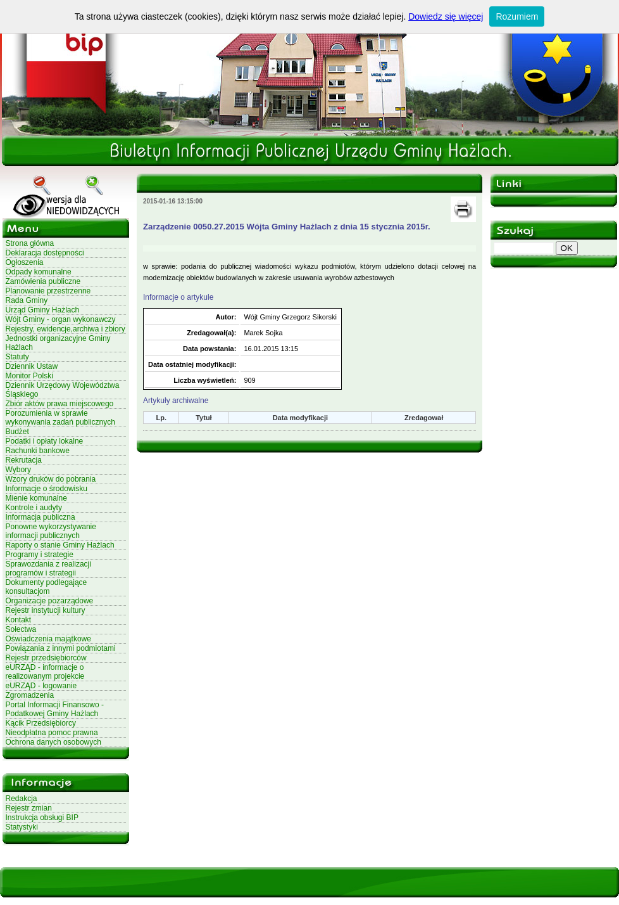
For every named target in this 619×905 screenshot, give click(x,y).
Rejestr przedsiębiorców (46, 657)
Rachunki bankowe (38, 450)
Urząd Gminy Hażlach (43, 309)
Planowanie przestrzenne (48, 290)
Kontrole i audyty (34, 507)
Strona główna (30, 243)
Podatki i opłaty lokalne (45, 441)
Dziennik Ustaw (32, 366)
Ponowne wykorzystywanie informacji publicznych (51, 531)
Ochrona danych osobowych (53, 742)
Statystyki (22, 827)
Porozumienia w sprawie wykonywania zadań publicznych (60, 418)
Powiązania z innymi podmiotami (61, 648)
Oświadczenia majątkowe (48, 638)
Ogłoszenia (25, 262)
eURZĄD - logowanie (41, 685)
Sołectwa (21, 629)
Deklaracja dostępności (45, 252)
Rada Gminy (27, 300)
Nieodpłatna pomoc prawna (52, 732)
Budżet (17, 431)
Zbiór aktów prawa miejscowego (60, 403)
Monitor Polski (29, 375)
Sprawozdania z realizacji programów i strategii (48, 568)
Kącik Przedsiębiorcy (41, 723)
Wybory (19, 469)
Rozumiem (517, 16)
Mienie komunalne (36, 498)
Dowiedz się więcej (445, 16)
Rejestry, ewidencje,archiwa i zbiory (65, 328)
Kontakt (19, 619)
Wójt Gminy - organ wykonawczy (61, 319)
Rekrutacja (24, 460)
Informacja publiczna (40, 517)
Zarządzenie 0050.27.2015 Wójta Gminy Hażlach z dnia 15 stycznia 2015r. (286, 226)
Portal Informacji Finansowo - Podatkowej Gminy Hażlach (55, 709)
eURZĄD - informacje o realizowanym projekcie (45, 672)
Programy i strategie (39, 554)
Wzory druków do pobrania (51, 479)
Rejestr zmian (29, 808)
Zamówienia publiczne (43, 281)
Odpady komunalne (39, 271)
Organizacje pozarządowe (50, 600)
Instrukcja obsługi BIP (42, 817)
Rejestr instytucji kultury (45, 610)
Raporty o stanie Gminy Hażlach (60, 545)
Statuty (17, 356)
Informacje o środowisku (46, 488)
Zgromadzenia (30, 695)
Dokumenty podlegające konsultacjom (46, 587)
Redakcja (21, 798)
